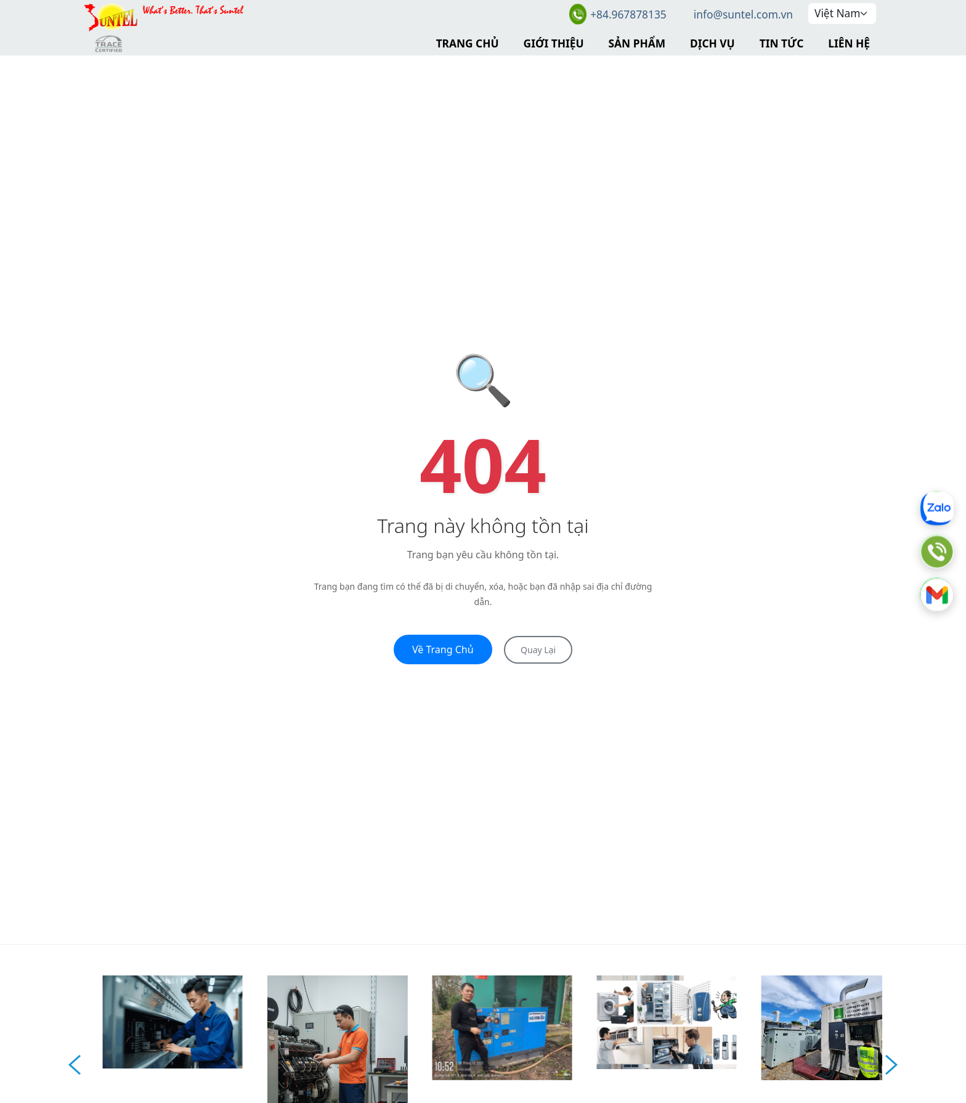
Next (891, 1064)
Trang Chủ (467, 43)
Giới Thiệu (554, 43)
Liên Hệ (849, 43)
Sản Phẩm (637, 43)
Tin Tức (782, 43)
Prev (74, 1064)
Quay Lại (538, 650)
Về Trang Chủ (443, 649)
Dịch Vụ (712, 43)
